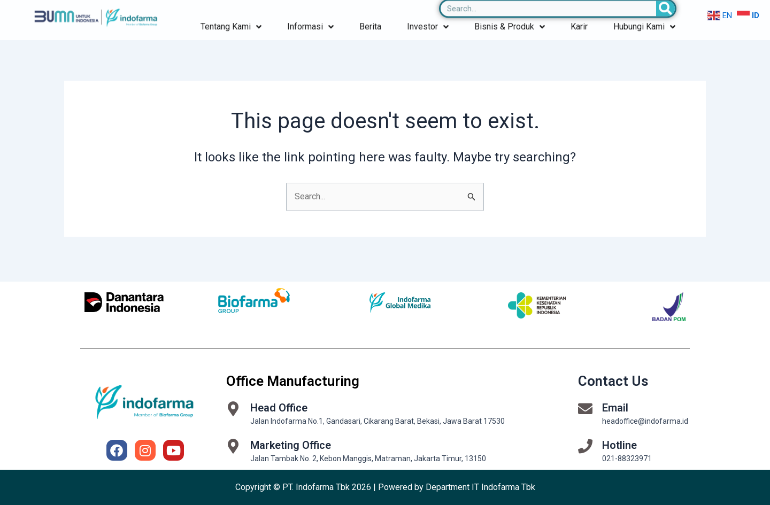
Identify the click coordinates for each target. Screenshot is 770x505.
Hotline (619, 445)
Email (615, 407)
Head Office (278, 407)
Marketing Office (290, 445)
